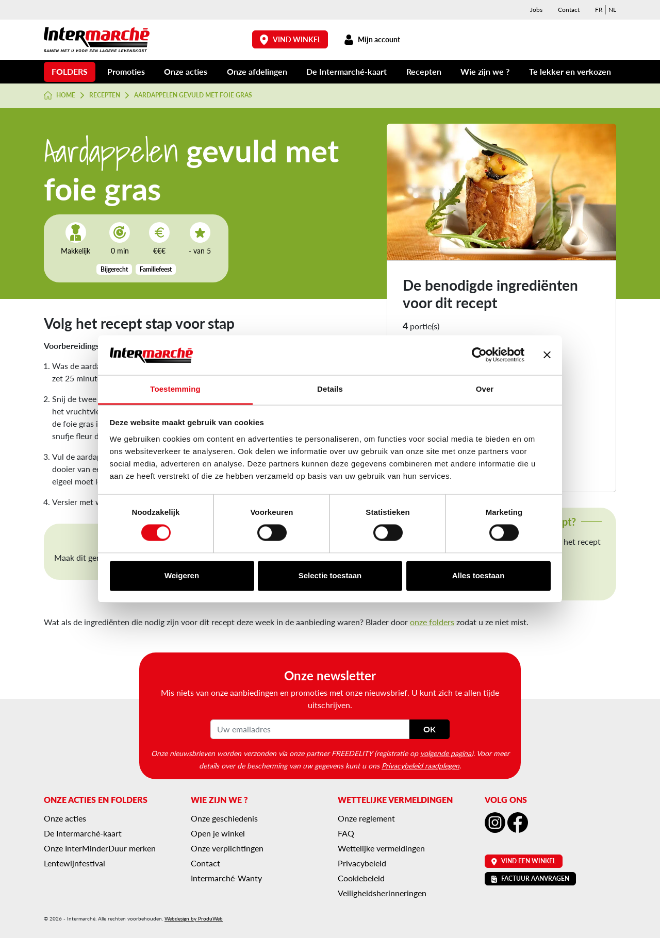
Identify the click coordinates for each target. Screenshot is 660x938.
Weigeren (181, 575)
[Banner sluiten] (547, 355)
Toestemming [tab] (175, 388)
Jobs (536, 9)
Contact (569, 9)
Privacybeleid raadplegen (420, 765)
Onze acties (185, 71)
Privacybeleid (362, 863)
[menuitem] (599, 9)
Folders (70, 71)
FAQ (346, 833)
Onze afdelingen (257, 71)
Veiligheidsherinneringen (382, 893)
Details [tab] (330, 388)
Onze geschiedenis (224, 818)
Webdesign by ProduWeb (193, 918)
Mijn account (371, 39)
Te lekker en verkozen (570, 71)
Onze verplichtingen (227, 848)
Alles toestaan (478, 575)
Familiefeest (156, 269)
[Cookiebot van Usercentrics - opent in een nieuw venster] (479, 355)
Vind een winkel (523, 861)
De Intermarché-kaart (346, 71)
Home (59, 95)
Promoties (126, 71)
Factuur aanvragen (530, 878)
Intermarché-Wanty (226, 878)
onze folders (432, 622)
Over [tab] (485, 388)
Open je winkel (218, 833)
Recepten (423, 71)
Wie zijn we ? (484, 71)
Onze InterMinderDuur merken (100, 848)
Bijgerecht (114, 269)
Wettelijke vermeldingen (381, 848)
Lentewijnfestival (74, 863)
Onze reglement (366, 818)
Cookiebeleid (361, 878)
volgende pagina (445, 753)
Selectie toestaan (330, 575)
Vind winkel (290, 39)
